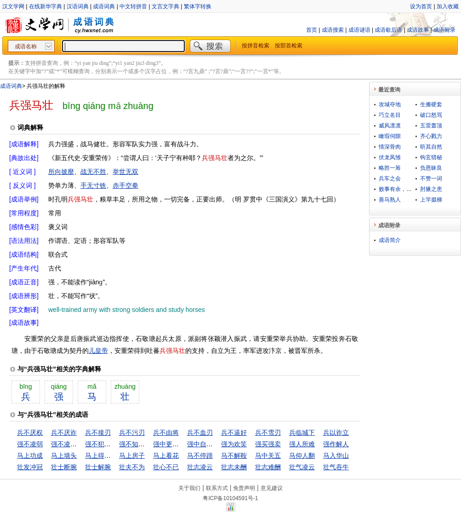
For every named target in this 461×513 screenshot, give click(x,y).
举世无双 (125, 171)
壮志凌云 (200, 467)
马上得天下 (101, 455)
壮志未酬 (234, 467)
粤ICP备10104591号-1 (230, 498)
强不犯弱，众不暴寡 (114, 444)
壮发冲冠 (30, 467)
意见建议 (272, 488)
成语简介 (390, 240)
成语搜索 (333, 30)
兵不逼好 (234, 432)
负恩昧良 (431, 168)
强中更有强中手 (175, 444)
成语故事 (418, 30)
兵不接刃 (98, 432)
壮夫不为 (132, 467)
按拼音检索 (255, 45)
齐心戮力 (431, 136)
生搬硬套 (431, 104)
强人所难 (302, 444)
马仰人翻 (302, 455)
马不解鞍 (234, 455)
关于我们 (189, 488)
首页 (311, 30)
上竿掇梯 (431, 199)
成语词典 (104, 6)
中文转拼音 (133, 6)
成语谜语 (359, 30)
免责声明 (244, 488)
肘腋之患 (431, 189)
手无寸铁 (93, 185)
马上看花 (166, 455)
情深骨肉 (390, 147)
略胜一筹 (390, 168)
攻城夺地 (390, 104)
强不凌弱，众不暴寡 (80, 444)
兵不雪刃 (268, 432)
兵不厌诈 (64, 432)
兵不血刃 (200, 432)
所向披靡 (61, 171)
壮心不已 (166, 467)
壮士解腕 (98, 467)
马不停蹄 (200, 455)
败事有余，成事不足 (403, 189)
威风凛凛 (390, 125)
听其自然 (431, 147)
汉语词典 (78, 6)
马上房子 (132, 455)
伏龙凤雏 (390, 157)
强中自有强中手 (209, 444)
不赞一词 (431, 178)
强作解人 (336, 444)
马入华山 (336, 455)
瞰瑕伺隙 (390, 136)
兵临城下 (302, 432)
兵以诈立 (336, 432)
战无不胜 (93, 171)
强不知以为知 (138, 444)
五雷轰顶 (431, 125)
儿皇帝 (98, 350)
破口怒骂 (431, 115)
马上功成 (30, 455)
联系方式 (217, 488)
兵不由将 (166, 432)
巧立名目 (390, 115)
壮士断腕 (64, 467)
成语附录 (444, 30)
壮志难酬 (268, 467)
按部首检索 (288, 45)
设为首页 (421, 6)
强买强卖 (268, 444)
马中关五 (268, 455)
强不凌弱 (30, 444)
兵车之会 (390, 178)
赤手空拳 (125, 185)
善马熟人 (390, 199)
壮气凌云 (302, 467)
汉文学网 (13, 6)
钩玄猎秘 (431, 157)
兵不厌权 (30, 432)
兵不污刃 (132, 432)
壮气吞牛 (336, 467)
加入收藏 (448, 6)
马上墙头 (64, 455)
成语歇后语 (388, 30)
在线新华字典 (45, 6)
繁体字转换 (197, 6)
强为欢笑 (234, 444)
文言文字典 (165, 6)
